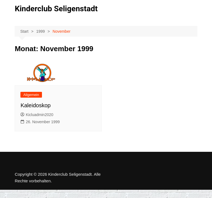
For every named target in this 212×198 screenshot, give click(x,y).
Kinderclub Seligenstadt (56, 8)
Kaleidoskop (35, 105)
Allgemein (31, 95)
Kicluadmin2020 (36, 114)
